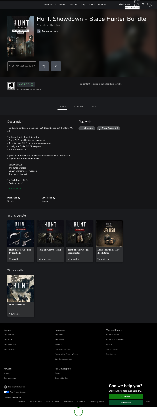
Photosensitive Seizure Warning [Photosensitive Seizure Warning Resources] (66, 354)
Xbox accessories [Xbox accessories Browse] (10, 349)
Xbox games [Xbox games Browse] (8, 339)
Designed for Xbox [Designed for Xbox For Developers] (61, 378)
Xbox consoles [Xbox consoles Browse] (9, 334)
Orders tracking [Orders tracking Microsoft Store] (111, 349)
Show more (14, 188)
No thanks (126, 402)
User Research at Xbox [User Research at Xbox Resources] (63, 359)
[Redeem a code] (56, 66)
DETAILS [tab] (62, 106)
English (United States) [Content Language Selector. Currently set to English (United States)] (16, 387)
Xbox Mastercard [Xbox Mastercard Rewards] (10, 378)
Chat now (125, 396)
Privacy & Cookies (52, 401)
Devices (74, 4)
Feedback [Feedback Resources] (58, 344)
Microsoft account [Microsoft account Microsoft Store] (112, 334)
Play (85, 4)
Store (93, 4)
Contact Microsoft (35, 401)
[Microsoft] (14, 4)
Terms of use (68, 401)
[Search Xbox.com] (137, 3)
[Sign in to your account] (149, 4)
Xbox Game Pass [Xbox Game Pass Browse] (10, 344)
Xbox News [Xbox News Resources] (59, 334)
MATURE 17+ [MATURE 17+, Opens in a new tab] (26, 84)
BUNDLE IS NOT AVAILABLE (22, 66)
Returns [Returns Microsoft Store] (109, 344)
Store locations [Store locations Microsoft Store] (111, 354)
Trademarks (81, 401)
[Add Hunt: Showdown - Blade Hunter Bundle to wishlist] (44, 66)
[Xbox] (34, 4)
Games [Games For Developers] (57, 373)
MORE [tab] (95, 106)
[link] (20, 241)
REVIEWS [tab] (78, 106)
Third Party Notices (97, 401)
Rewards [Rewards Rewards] (7, 373)
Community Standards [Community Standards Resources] (63, 349)
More (103, 4)
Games (62, 4)
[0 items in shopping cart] (143, 4)
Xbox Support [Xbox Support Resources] (60, 339)
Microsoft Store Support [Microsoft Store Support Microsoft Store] (115, 339)
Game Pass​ (49, 4)
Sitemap (21, 401)
